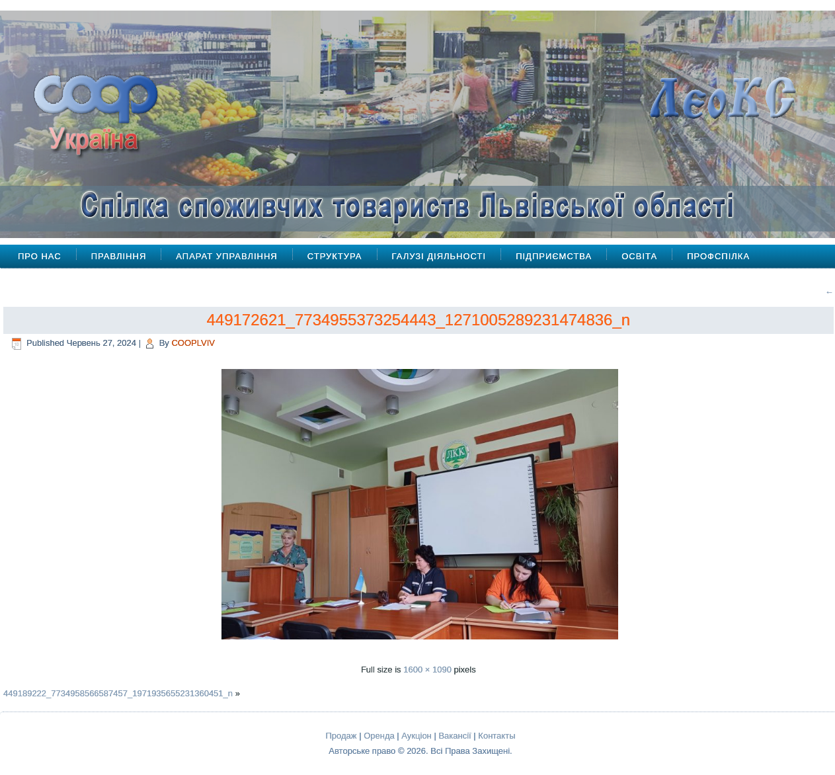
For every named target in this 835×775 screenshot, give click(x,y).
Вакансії (454, 736)
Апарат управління (226, 256)
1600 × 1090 (427, 669)
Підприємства (554, 256)
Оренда (379, 736)
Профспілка (718, 256)
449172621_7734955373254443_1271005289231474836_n (418, 320)
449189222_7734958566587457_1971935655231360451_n (118, 693)
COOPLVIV (193, 343)
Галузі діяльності (439, 256)
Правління (119, 256)
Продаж (341, 736)
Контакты (496, 736)
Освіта (639, 256)
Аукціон (416, 736)
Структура (334, 256)
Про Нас (39, 256)
